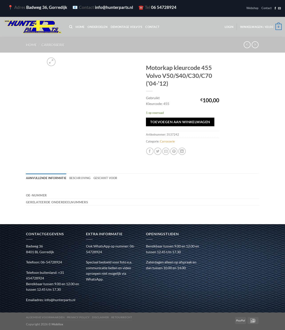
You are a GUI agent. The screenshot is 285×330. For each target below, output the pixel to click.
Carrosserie (53, 45)
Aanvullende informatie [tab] (46, 178)
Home (80, 27)
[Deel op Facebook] (149, 151)
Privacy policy (78, 317)
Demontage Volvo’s (126, 27)
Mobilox (57, 324)
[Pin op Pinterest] (173, 151)
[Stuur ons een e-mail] (279, 8)
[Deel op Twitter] (157, 151)
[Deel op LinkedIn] (182, 151)
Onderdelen (98, 27)
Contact (266, 8)
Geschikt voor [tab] (105, 178)
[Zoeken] (70, 27)
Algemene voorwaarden (45, 317)
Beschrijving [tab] (79, 178)
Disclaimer (100, 317)
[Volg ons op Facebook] (275, 8)
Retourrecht (121, 317)
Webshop (252, 8)
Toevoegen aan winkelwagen (180, 122)
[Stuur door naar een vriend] (165, 151)
